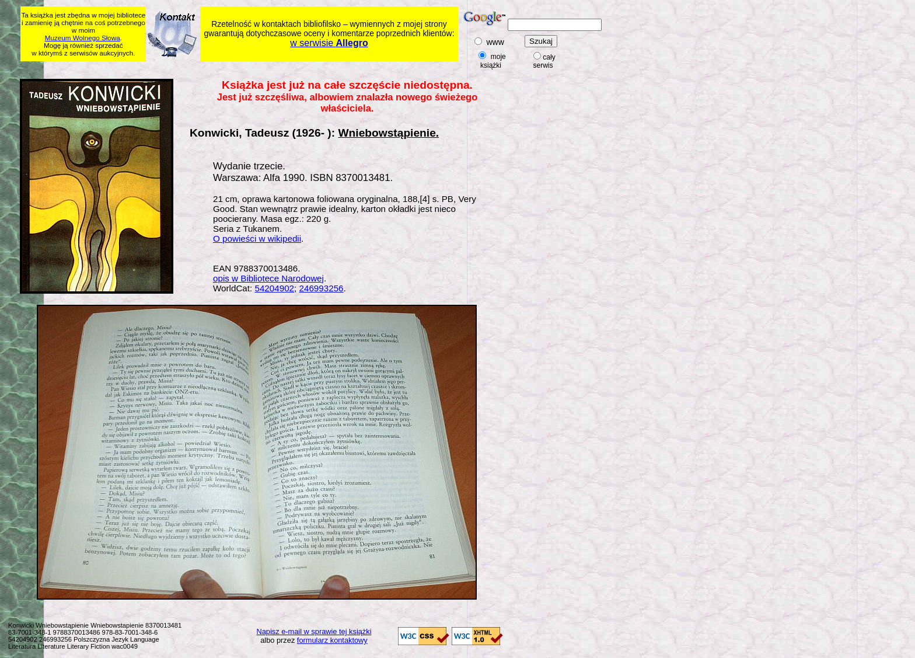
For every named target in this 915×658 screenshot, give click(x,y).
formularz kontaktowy (332, 640)
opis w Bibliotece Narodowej (268, 278)
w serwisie (329, 43)
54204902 (274, 288)
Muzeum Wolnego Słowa (82, 37)
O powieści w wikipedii (257, 238)
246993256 (321, 288)
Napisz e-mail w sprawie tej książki (314, 631)
